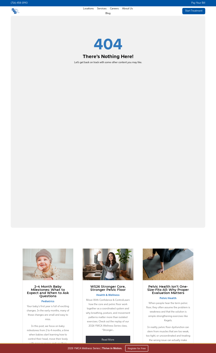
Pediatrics (47, 301)
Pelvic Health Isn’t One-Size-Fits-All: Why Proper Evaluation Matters (168, 290)
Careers (114, 9)
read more (108, 340)
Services (101, 9)
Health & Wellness (107, 295)
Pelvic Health (168, 298)
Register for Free (136, 348)
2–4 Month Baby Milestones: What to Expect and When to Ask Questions (48, 291)
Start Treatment (193, 11)
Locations (88, 9)
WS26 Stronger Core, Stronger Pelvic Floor (108, 288)
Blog (107, 13)
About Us (127, 9)
